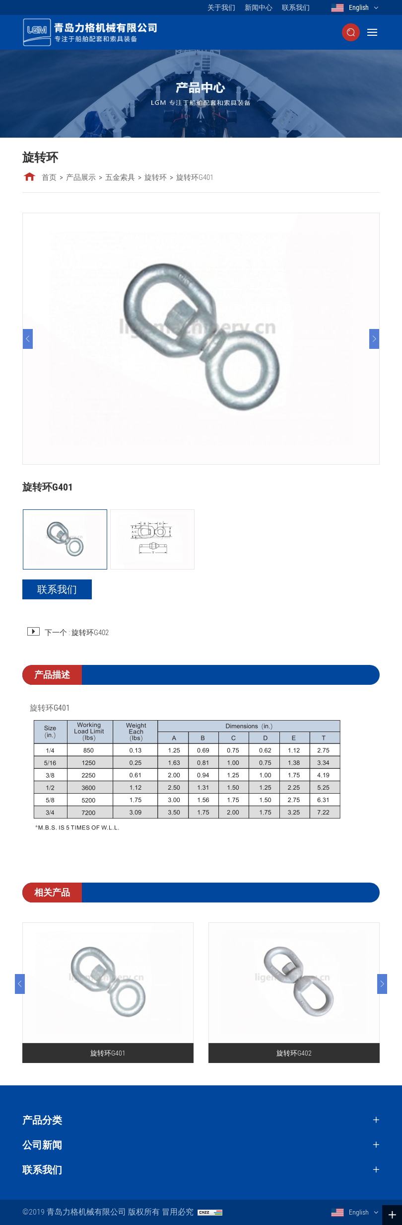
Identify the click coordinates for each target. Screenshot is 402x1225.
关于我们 (221, 7)
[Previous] (28, 339)
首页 (49, 177)
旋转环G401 (194, 177)
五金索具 (120, 177)
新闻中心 (258, 7)
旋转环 (155, 177)
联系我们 (296, 7)
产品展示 (81, 177)
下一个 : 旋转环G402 (77, 632)
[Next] (374, 339)
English (359, 7)
